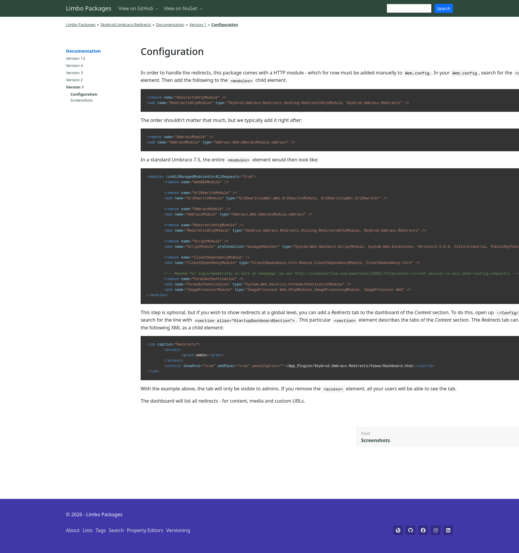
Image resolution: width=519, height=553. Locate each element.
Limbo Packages (88, 8)
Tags (101, 530)
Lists (87, 530)
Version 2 (74, 80)
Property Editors (145, 530)
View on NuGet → (183, 8)
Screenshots (81, 100)
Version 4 (74, 65)
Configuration (83, 94)
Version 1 (197, 24)
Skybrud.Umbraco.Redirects (125, 24)
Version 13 (75, 58)
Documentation (170, 24)
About (72, 530)
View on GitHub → (139, 8)
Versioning (178, 530)
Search (443, 8)
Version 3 (74, 72)
